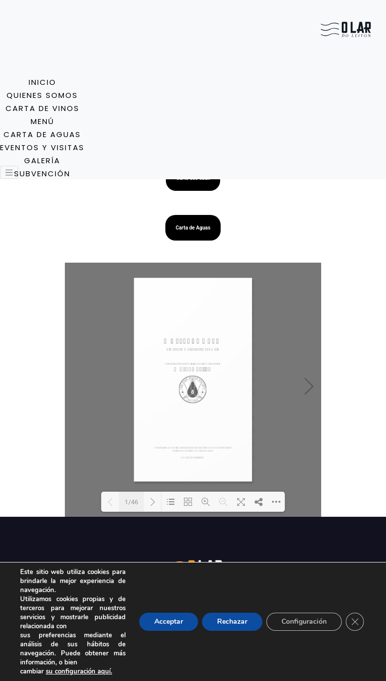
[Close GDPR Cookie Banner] (355, 622)
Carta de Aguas (192, 228)
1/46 (131, 502)
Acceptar (168, 621)
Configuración (304, 621)
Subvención (42, 173)
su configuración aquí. (79, 671)
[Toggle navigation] (9, 172)
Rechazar (232, 621)
